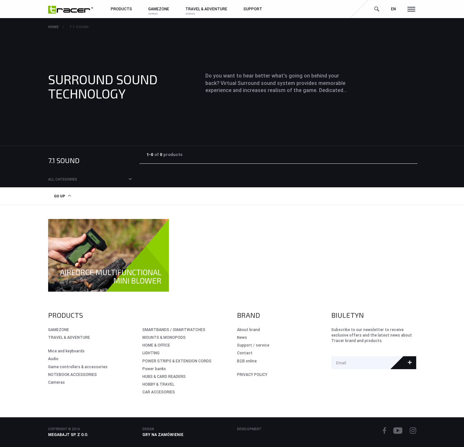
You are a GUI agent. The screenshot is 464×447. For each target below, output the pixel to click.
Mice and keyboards (66, 350)
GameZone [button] (158, 8)
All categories (62, 179)
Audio (53, 358)
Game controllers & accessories (78, 366)
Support (252, 8)
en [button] (393, 8)
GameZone (58, 329)
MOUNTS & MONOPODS (164, 337)
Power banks (154, 368)
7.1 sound (79, 27)
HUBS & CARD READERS (164, 376)
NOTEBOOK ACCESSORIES (72, 374)
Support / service (253, 345)
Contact (245, 352)
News (242, 337)
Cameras (56, 382)
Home (53, 27)
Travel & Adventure (69, 337)
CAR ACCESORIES (158, 392)
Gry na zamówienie (162, 434)
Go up (62, 196)
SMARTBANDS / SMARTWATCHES (173, 329)
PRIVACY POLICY (252, 374)
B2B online (247, 361)
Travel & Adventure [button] (206, 8)
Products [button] (121, 8)
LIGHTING (151, 352)
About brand (248, 329)
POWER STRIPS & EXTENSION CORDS (176, 361)
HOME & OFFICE (156, 345)
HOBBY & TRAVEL (158, 384)
